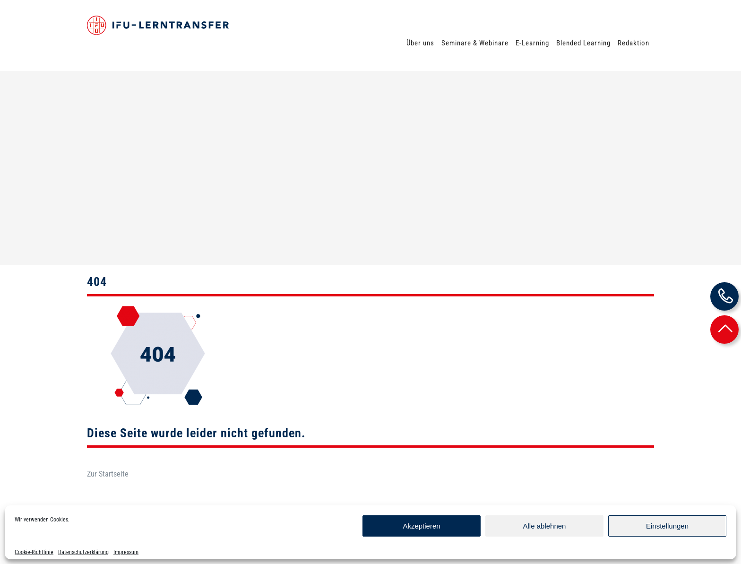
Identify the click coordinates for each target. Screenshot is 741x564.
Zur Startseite (108, 439)
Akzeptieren (421, 526)
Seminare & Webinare (474, 43)
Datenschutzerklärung (83, 552)
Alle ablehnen (544, 526)
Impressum (125, 552)
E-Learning (532, 43)
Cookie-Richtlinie (34, 552)
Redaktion (633, 43)
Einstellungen (667, 526)
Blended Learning (583, 43)
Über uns (420, 43)
